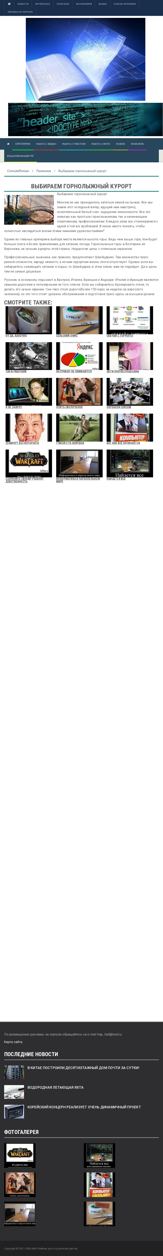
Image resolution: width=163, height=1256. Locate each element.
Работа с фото (101, 143)
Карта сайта (13, 1042)
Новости (23, 3)
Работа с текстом (73, 143)
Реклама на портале (20, 11)
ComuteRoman (22, 143)
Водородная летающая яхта (56, 1087)
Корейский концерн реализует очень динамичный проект (84, 1107)
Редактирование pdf (20, 155)
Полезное (63, 3)
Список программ (125, 3)
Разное (120, 143)
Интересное (42, 3)
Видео (103, 3)
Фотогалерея (84, 3)
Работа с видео (46, 143)
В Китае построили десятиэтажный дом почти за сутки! (83, 1068)
